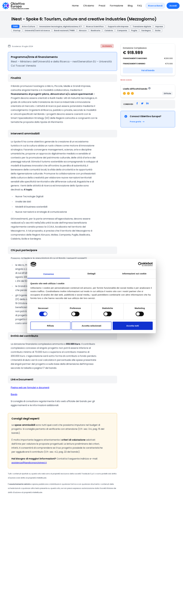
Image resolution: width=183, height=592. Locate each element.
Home (75, 5)
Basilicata (95, 30)
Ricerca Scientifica (95, 26)
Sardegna (146, 30)
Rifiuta (50, 325)
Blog (130, 5)
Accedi (173, 5)
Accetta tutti (132, 325)
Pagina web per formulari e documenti (30, 387)
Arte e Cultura (28, 26)
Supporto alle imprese (118, 26)
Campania (122, 30)
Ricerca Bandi (155, 5)
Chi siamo (88, 5)
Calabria (109, 30)
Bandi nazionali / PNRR (64, 30)
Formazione (116, 5)
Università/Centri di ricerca (37, 30)
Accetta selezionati (91, 325)
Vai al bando (148, 70)
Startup (16, 30)
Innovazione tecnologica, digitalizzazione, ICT (60, 26)
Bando (14, 394)
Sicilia (157, 30)
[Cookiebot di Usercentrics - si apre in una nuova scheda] (140, 264)
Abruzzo (82, 30)
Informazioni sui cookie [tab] (134, 273)
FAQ (139, 5)
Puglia (134, 30)
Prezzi (102, 5)
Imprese (159, 26)
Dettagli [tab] (91, 273)
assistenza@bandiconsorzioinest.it (29, 462)
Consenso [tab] (48, 274)
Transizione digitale (142, 26)
